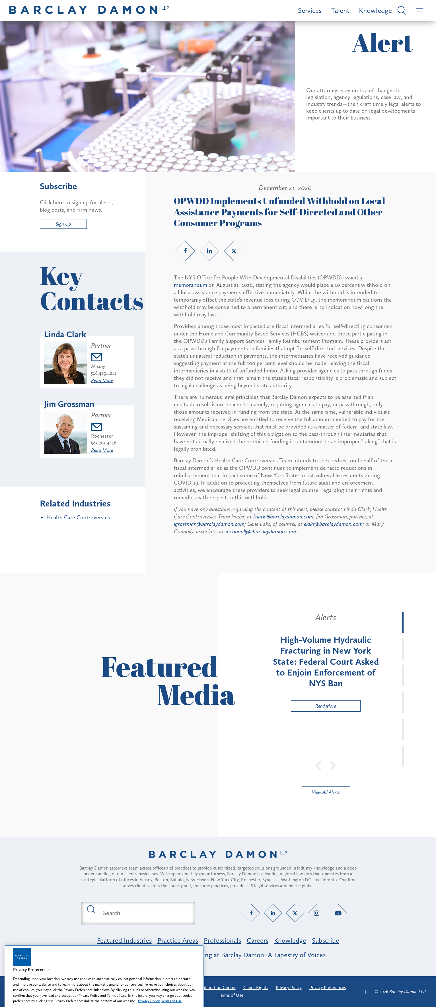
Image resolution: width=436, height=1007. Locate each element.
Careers (257, 940)
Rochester (102, 436)
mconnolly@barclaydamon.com (260, 531)
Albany (98, 366)
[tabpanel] (325, 661)
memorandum (190, 284)
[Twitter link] (234, 251)
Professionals (222, 940)
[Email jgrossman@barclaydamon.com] (103, 428)
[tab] (403, 622)
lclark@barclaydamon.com (283, 516)
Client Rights (255, 987)
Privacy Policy (289, 987)
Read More (102, 380)
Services (310, 10)
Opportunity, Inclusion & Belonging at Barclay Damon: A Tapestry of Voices (218, 955)
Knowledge (375, 10)
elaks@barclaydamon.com (333, 523)
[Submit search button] (90, 909)
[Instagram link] (316, 913)
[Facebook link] (185, 251)
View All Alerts (326, 792)
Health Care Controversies (78, 517)
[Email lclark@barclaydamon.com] (104, 358)
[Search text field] (144, 913)
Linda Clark (65, 334)
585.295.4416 (103, 443)
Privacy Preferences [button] (327, 987)
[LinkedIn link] (209, 251)
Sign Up (63, 224)
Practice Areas (177, 940)
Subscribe (325, 940)
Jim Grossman (69, 404)
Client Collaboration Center (209, 987)
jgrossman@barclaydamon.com (209, 523)
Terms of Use (231, 995)
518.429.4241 (104, 373)
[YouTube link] (338, 913)
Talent (340, 10)
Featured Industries (124, 940)
